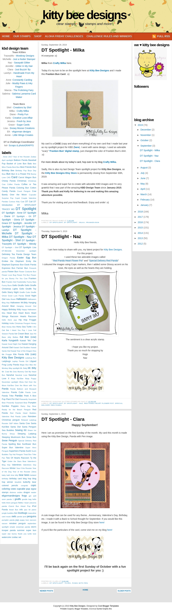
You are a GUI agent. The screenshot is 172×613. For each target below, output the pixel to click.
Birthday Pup (21, 171)
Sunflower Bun (29, 444)
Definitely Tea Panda (12, 254)
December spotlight (26, 251)
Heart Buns (24, 313)
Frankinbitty (21, 282)
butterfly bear (29, 482)
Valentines (16, 465)
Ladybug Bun (30, 358)
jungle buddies (8, 513)
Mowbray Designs (25, 55)
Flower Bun (13, 271)
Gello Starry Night (10, 292)
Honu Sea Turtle (24, 327)
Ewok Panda (30, 265)
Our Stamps (22, 36)
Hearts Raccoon (28, 316)
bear (21, 475)
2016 (140, 222)
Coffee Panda (13, 184)
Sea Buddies (8, 430)
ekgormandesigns (11, 495)
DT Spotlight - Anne (12, 212)
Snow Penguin (9, 440)
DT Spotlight (26, 209)
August (144, 167)
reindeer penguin (17, 523)
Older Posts (124, 591)
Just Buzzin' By (23, 69)
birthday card (15, 478)
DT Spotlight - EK (21, 216)
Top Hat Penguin (16, 454)
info (21, 510)
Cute (22, 202)
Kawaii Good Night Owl (11, 344)
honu (20, 503)
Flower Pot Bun (23, 275)
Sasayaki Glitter (22, 62)
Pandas (19, 395)
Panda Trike (8, 396)
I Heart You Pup (17, 330)
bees (26, 475)
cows (13, 488)
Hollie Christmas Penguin (19, 323)
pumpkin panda (8, 520)
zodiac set (16, 537)
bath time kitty (12, 475)
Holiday (5, 323)
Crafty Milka (23, 111)
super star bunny (9, 534)
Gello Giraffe (18, 285)
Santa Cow (24, 423)
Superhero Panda (17, 451)
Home (6, 36)
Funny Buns (7, 285)
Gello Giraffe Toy (27, 289)
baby (4, 475)
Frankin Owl (11, 282)
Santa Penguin (29, 427)
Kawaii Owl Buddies (22, 347)
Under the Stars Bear (17, 461)
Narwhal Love (21, 375)
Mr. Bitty (32, 368)
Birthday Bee (8, 170)
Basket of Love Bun (17, 163)
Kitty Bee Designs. (113, 249)
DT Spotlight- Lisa (27, 247)
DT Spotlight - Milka (63, 50)
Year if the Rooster (24, 468)
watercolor (6, 537)
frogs (24, 495)
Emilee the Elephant (13, 261)
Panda (5, 388)
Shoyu (12, 434)
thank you (22, 534)
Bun (8, 174)
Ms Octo (13, 372)
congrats (24, 485)
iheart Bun (13, 510)
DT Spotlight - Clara (63, 419)
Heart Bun (12, 313)
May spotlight (14, 368)
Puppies (15, 406)
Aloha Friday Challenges (64, 36)
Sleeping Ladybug (27, 434)
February (145, 199)
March (143, 194)
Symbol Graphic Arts (104, 609)
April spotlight (7, 160)
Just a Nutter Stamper (24, 59)
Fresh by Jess (24, 121)
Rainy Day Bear (28, 406)
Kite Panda (18, 354)
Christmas (22, 181)
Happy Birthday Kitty (11, 309)
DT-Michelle (6, 251)
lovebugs (22, 513)
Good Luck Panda (16, 296)
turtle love (32, 534)
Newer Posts (46, 591)
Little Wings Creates (23, 135)
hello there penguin (10, 503)
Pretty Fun (23, 114)
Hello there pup (9, 320)
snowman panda (23, 527)
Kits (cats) (30, 354)
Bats (30, 163)
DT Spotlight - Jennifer (20, 223)
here (76, 147)
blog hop (27, 478)
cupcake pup (23, 488)
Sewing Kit (20, 430)
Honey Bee (11, 327)
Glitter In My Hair (24, 66)
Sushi (28, 451)
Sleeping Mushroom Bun (13, 437)
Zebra (33, 472)
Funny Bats (31, 282)
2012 (140, 243)
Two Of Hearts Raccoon (17, 458)
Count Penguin (23, 191)
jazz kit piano (30, 510)
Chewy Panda (9, 181)
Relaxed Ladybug (28, 420)
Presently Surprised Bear (16, 403)
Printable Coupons (67, 609)
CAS (8, 177)
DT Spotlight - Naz (20, 236)
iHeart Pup (25, 506)
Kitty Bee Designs (84, 15)
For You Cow (21, 278)
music (8, 517)
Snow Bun (31, 437)
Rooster (5, 423)
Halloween (21, 299)
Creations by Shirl (22, 107)
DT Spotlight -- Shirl (10, 247)
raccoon (33, 520)
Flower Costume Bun (27, 272)
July (142, 173)
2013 (140, 238)
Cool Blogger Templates (108, 606)
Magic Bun (24, 365)
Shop (37, 36)
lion (16, 513)
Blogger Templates (81, 609)
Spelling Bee (14, 444)
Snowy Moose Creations (22, 128)
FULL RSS (163, 36)
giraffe (18, 499)
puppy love (24, 520)
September (146, 145)
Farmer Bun (22, 268)
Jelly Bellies (13, 337)
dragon (26, 492)
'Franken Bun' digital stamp (64, 151)
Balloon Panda (20, 160)
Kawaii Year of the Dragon (21, 351)
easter (33, 492)
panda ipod (21, 517)
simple (12, 527)
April (143, 189)
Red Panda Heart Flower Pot (68, 260)
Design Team (29, 254)
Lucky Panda (13, 365)
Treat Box (28, 454)
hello (34, 499)
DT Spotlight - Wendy (24, 244)
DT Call (28, 201)
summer (20, 530)
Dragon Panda (8, 258)
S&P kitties (13, 423)
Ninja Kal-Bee (17, 379)
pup (17, 520)
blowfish (18, 482)
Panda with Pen (80, 583)
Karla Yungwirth (10, 340)
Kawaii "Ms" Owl (28, 340)
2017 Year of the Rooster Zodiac (22, 157)
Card (14, 177)
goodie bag (26, 499)
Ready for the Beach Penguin (16, 410)
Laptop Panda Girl (20, 361)
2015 (140, 227)
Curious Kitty (14, 202)
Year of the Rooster (21, 472)
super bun (31, 530)
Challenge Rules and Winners (109, 36)
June (143, 178)
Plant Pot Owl (12, 399)
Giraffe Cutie (24, 292)
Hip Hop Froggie (27, 320)
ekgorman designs (21, 131)
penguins (31, 516)
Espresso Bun (17, 265)
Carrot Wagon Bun (27, 177)
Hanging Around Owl (26, 306)
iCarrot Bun (14, 506)
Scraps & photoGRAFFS (21, 145)
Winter (13, 468)
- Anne (4, 157)
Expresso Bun (8, 268)
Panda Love (30, 392)
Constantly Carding (22, 80)
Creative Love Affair (23, 117)
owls (13, 516)
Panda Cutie (17, 392)
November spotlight (10, 382)
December (146, 129)
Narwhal (10, 375)
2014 (140, 233)
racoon (4, 523)
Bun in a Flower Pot (20, 174)
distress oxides (16, 492)
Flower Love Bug (9, 275)
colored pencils (10, 485)
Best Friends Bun (28, 167)
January (144, 205)
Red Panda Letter (19, 416)
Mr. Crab (5, 372)
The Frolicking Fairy (23, 90)
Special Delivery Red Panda (103, 260)
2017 (140, 217)
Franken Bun (92, 222)
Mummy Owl (23, 372)
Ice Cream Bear (21, 334)
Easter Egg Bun (26, 257)
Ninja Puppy (30, 379)
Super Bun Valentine (12, 447)
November (146, 135)
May (142, 183)
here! (102, 522)
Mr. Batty (23, 368)
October (144, 140)
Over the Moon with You (25, 385)
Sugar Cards (23, 124)
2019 (140, 125)
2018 (140, 211)
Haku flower (11, 299)
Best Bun (16, 167)
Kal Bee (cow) (28, 337)
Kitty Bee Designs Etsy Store (61, 173)
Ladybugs (6, 361)
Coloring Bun (22, 188)
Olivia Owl (23, 382)
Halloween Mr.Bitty (19, 302)
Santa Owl (15, 427)
